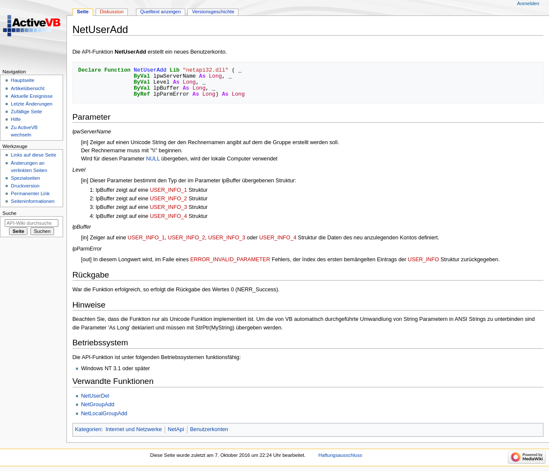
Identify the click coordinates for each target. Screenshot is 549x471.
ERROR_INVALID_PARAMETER (230, 260)
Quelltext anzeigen (160, 11)
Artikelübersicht (27, 88)
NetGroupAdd (98, 405)
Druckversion (25, 185)
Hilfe (16, 119)
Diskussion (112, 11)
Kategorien (88, 429)
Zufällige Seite (26, 111)
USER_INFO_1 (168, 190)
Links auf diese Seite (33, 154)
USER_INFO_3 (168, 207)
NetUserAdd (130, 52)
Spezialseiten (25, 178)
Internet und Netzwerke (134, 429)
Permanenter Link (30, 193)
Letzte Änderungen (31, 103)
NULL (153, 159)
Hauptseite (22, 80)
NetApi (176, 429)
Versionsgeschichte (213, 11)
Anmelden (528, 3)
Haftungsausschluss (340, 455)
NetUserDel (95, 396)
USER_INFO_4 (168, 216)
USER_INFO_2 (168, 199)
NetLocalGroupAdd (104, 414)
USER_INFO (423, 260)
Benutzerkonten (209, 429)
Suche (10, 213)
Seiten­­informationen (32, 201)
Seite (82, 11)
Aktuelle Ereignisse (31, 96)
